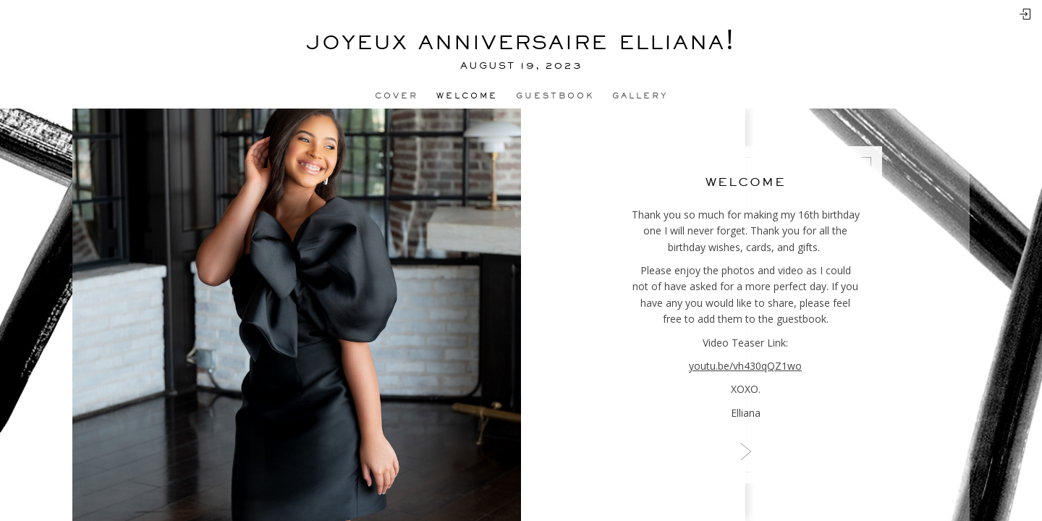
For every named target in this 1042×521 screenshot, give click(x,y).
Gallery (640, 95)
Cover (396, 95)
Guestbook (555, 95)
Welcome (467, 95)
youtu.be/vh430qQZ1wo (745, 366)
